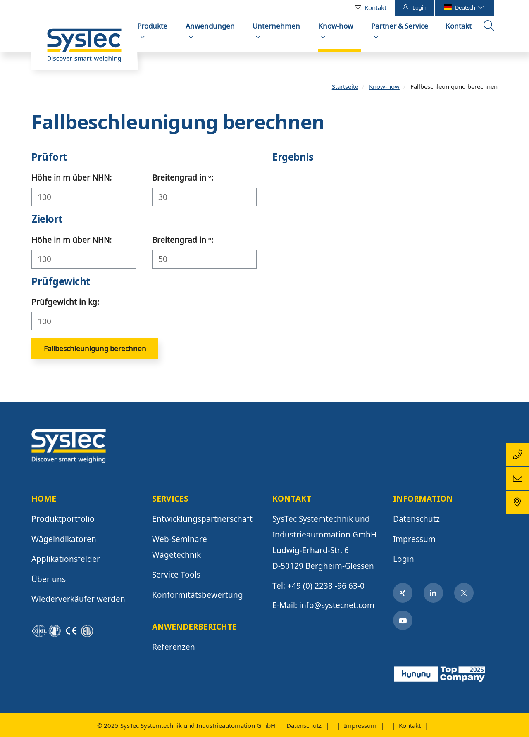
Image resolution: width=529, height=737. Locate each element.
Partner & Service (399, 26)
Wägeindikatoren (63, 540)
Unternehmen (276, 26)
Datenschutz (416, 521)
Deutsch (463, 7)
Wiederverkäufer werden (78, 601)
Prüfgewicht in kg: (65, 304)
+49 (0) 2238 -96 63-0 (326, 587)
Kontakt (375, 7)
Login (415, 7)
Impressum (414, 540)
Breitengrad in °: (183, 179)
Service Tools (176, 576)
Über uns (48, 580)
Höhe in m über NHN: (71, 179)
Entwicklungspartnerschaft (202, 521)
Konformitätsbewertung (197, 596)
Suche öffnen (490, 34)
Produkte (152, 26)
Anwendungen (210, 26)
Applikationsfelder (65, 561)
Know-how (335, 26)
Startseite (345, 88)
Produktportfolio (63, 521)
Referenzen (173, 649)
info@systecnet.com (336, 607)
